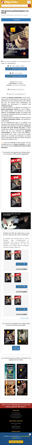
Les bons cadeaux (16, 417)
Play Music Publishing (16, 423)
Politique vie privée (16, 426)
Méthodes (16, 19)
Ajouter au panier (16, 69)
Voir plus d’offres (24, 318)
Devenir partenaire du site (16, 416)
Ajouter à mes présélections (16, 94)
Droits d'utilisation (16, 428)
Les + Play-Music (16, 412)
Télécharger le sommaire (16, 89)
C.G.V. (16, 425)
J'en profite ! (16, 441)
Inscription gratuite (16, 414)
